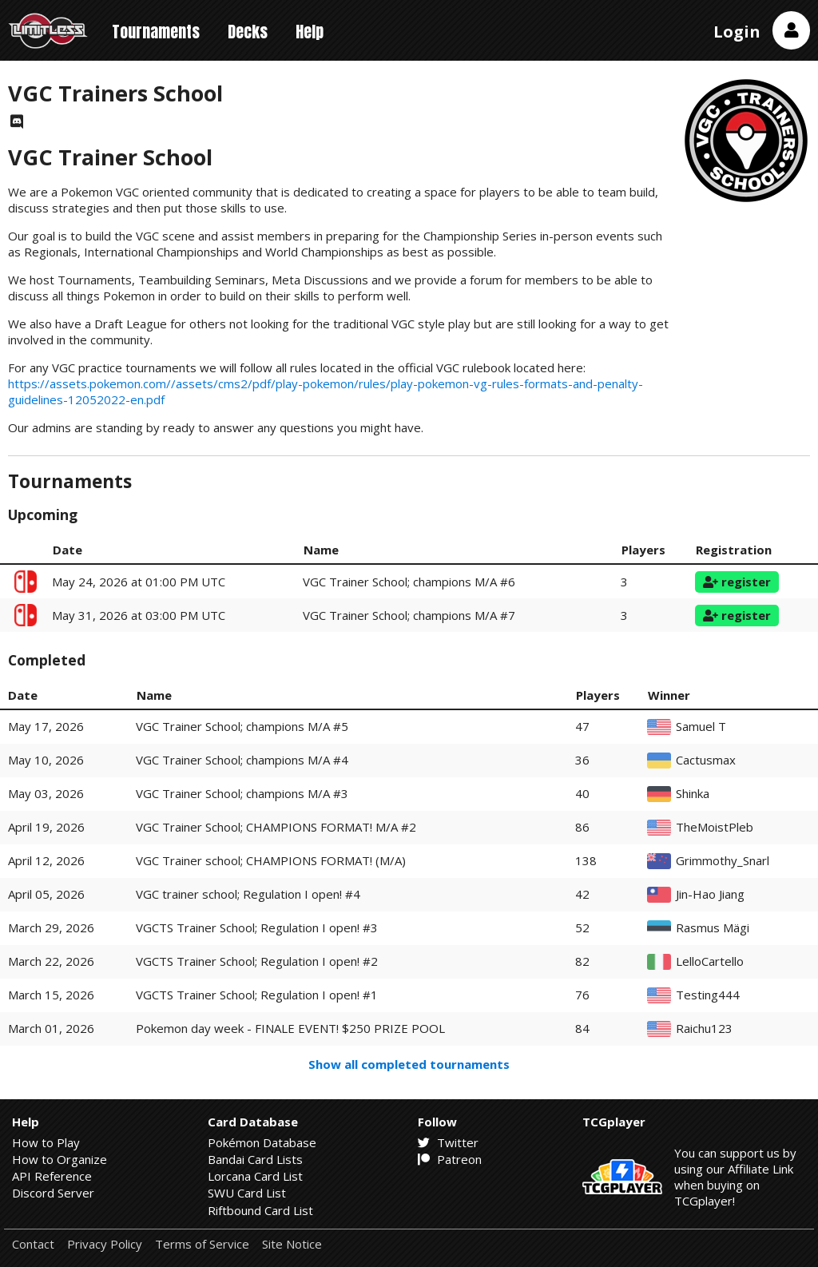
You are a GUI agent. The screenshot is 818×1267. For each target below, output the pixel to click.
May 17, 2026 (46, 726)
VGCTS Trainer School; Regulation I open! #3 (257, 927)
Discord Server (53, 1193)
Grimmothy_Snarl (722, 861)
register (737, 582)
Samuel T (701, 726)
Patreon (450, 1159)
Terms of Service (202, 1244)
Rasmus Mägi (712, 928)
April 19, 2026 (46, 827)
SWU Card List (247, 1193)
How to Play (46, 1142)
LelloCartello (710, 961)
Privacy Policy (104, 1244)
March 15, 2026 (51, 995)
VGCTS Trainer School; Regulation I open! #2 (257, 961)
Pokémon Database (262, 1142)
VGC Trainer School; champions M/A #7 (409, 615)
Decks (248, 31)
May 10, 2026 (46, 760)
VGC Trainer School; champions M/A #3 (242, 793)
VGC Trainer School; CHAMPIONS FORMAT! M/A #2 (276, 827)
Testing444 (708, 995)
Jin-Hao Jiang (710, 894)
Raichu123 (704, 1028)
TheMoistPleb (714, 827)
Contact (33, 1244)
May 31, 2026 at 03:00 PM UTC (138, 615)
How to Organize (59, 1159)
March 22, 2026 (51, 961)
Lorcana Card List (255, 1176)
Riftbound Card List (260, 1210)
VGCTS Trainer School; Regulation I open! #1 (257, 995)
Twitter (448, 1142)
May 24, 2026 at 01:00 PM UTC (138, 582)
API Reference (52, 1176)
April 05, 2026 (46, 894)
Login (736, 31)
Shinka (692, 793)
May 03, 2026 (46, 793)
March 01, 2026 (51, 1028)
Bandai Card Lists (255, 1159)
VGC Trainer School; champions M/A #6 (409, 582)
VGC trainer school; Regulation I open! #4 (248, 894)
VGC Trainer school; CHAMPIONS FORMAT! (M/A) (271, 860)
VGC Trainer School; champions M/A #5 (242, 726)
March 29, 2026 (51, 927)
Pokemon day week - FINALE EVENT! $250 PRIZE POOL (290, 1028)
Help (310, 31)
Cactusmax (706, 760)
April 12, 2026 (46, 860)
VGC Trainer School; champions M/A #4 (242, 760)
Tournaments (156, 31)
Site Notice (292, 1244)
